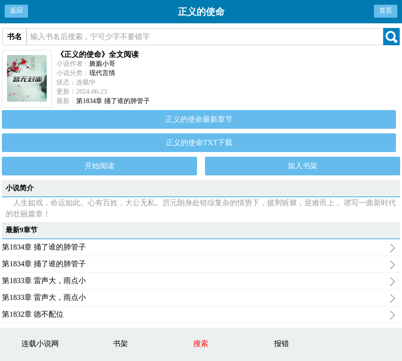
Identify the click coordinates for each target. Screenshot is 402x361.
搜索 (200, 343)
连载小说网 (40, 343)
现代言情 (102, 72)
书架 (120, 343)
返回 (16, 10)
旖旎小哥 (102, 63)
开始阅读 (99, 166)
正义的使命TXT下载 (199, 142)
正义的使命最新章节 (199, 119)
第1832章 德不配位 (198, 315)
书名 (14, 37)
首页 (385, 10)
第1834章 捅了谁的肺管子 (113, 100)
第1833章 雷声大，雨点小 (198, 282)
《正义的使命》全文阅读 (97, 54)
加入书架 (302, 166)
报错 (281, 343)
